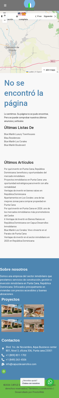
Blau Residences (12, 138)
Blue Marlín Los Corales (15, 141)
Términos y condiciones (40, 388)
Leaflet (30, 72)
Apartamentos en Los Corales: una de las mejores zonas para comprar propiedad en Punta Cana (25, 201)
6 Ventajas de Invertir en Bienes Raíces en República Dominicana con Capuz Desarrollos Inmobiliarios (26, 223)
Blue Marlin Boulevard (14, 145)
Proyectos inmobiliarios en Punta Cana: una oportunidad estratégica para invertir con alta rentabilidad (26, 183)
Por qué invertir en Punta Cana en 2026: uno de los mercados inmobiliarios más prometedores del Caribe (27, 212)
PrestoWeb (38, 392)
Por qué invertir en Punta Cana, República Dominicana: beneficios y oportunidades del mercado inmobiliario (25, 172)
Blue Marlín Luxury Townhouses (19, 134)
